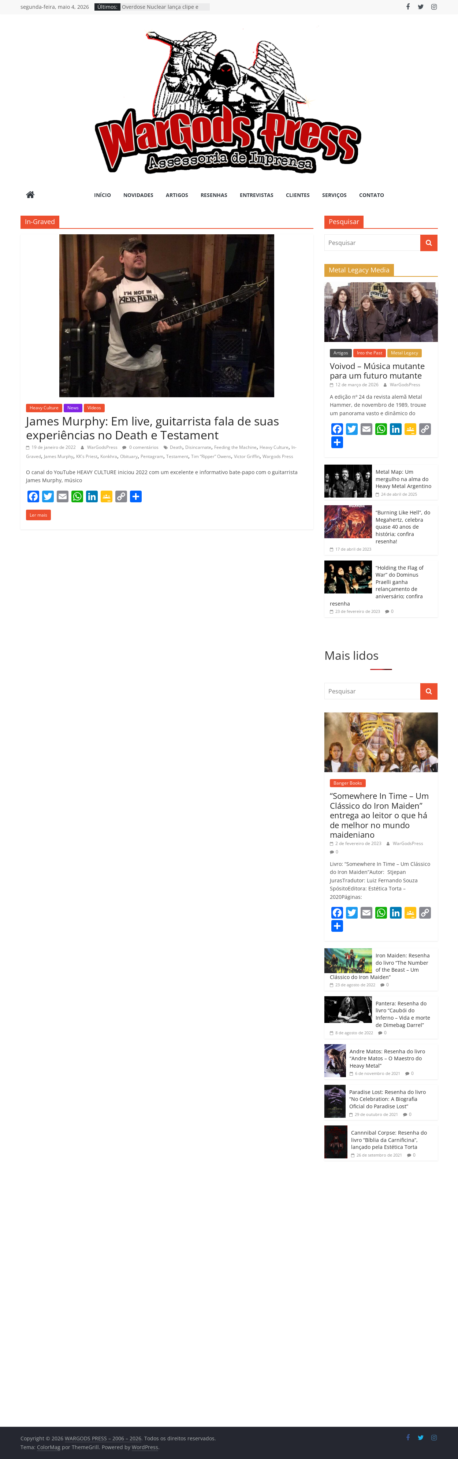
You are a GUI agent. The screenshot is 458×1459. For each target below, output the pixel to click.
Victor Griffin (247, 456)
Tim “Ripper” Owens (211, 456)
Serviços (334, 194)
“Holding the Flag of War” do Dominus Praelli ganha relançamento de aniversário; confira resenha (377, 585)
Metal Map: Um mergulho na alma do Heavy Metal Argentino (403, 479)
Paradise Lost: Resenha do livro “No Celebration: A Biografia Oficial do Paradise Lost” (387, 1099)
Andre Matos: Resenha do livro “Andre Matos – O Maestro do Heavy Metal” (387, 1058)
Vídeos (94, 408)
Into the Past (369, 353)
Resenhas (214, 194)
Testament (177, 456)
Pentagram (152, 456)
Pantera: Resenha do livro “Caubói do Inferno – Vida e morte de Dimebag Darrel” (403, 1014)
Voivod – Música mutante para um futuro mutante (377, 370)
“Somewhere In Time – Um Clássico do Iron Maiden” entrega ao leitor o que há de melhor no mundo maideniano (379, 815)
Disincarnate (198, 447)
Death (176, 447)
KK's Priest (86, 456)
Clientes (298, 194)
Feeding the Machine (235, 447)
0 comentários (140, 447)
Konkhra (108, 456)
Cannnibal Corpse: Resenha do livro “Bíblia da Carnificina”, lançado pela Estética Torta (389, 1139)
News (73, 408)
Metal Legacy (404, 353)
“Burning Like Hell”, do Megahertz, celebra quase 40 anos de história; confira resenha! (403, 526)
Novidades (138, 194)
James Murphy (58, 456)
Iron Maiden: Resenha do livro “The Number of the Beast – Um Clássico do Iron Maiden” (380, 966)
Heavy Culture (44, 408)
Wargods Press (277, 456)
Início (102, 194)
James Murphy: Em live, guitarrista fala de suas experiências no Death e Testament (152, 428)
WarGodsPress (103, 447)
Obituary (129, 456)
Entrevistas (256, 194)
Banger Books (348, 783)
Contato (371, 194)
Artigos (177, 194)
